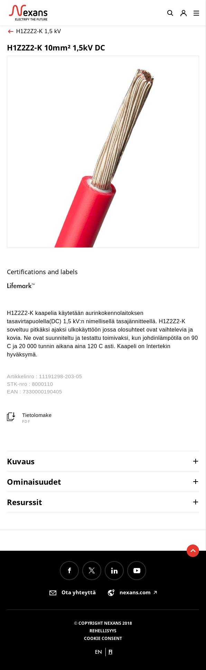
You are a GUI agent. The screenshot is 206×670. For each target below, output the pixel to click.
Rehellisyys (103, 631)
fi (110, 652)
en (98, 652)
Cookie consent (103, 638)
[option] (26, 285)
